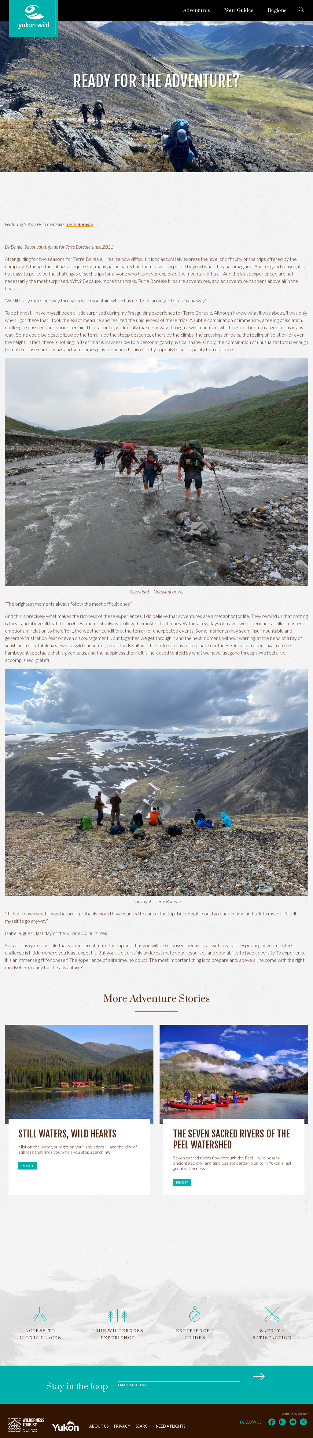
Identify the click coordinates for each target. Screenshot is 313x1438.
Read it (28, 1166)
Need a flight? (171, 1426)
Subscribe (258, 1375)
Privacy (122, 1426)
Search (143, 1426)
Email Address (132, 1385)
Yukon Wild (33, 17)
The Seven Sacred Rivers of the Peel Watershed (231, 1139)
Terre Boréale (79, 224)
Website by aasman (295, 1413)
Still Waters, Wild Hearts (67, 1134)
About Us (99, 1426)
